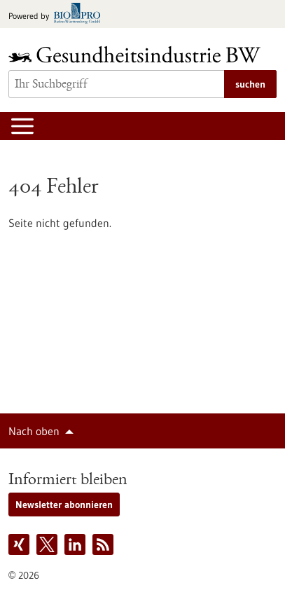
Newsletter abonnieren (64, 504)
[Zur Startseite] (137, 54)
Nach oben (34, 431)
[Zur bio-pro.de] (58, 14)
